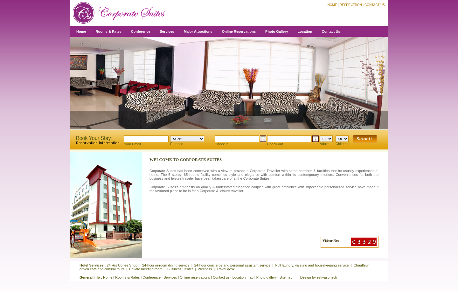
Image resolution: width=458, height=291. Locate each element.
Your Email (146, 140)
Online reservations (195, 277)
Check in (240, 140)
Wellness (205, 269)
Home (332, 5)
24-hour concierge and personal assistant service (232, 265)
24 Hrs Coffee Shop (122, 265)
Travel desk (225, 269)
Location (305, 31)
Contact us (221, 277)
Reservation (351, 5)
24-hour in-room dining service (166, 265)
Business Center (180, 269)
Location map (242, 277)
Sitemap (286, 277)
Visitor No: (331, 240)
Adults (326, 140)
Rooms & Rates (108, 31)
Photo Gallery (276, 31)
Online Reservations (239, 31)
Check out (293, 140)
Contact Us (374, 5)
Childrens (343, 140)
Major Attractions (198, 31)
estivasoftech (327, 277)
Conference (140, 31)
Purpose (187, 140)
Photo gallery (266, 277)
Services (167, 31)
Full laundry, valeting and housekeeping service (312, 265)
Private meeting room (146, 269)
